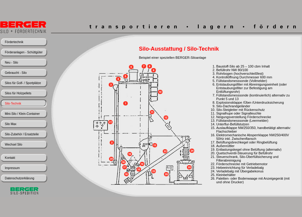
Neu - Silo (11, 62)
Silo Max (10, 124)
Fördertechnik (14, 42)
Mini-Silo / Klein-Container (22, 113)
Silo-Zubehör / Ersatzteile (22, 134)
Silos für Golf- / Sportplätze (23, 83)
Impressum (12, 168)
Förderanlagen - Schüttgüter (24, 52)
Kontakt (10, 157)
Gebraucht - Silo (16, 72)
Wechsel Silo (13, 144)
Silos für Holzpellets (18, 93)
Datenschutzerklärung (19, 178)
